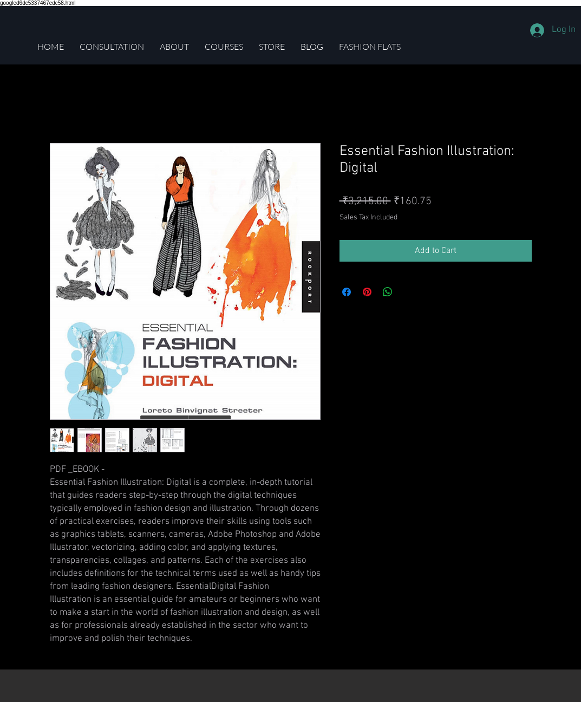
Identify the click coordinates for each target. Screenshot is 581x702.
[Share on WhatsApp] (387, 291)
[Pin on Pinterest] (367, 291)
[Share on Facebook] (346, 291)
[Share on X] (408, 291)
